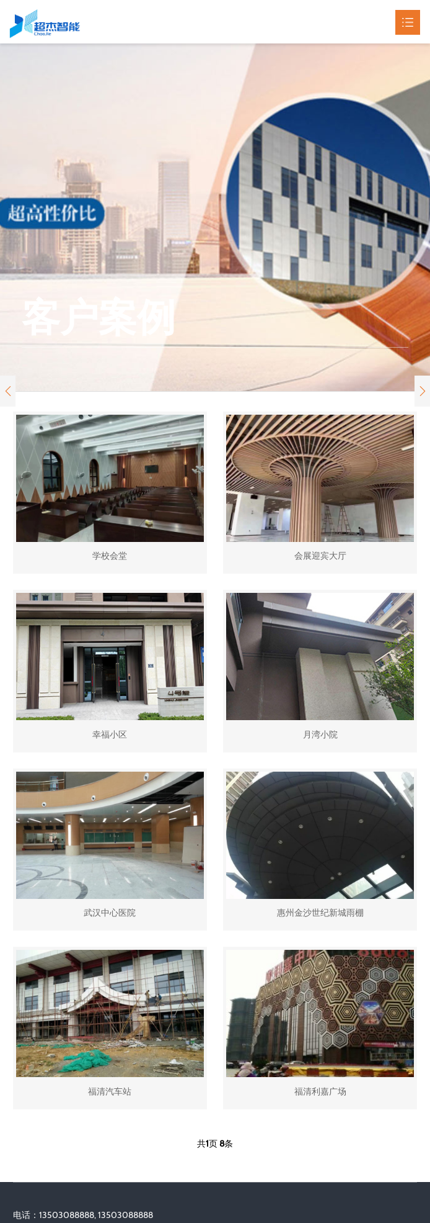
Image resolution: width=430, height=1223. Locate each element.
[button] (7, 391)
